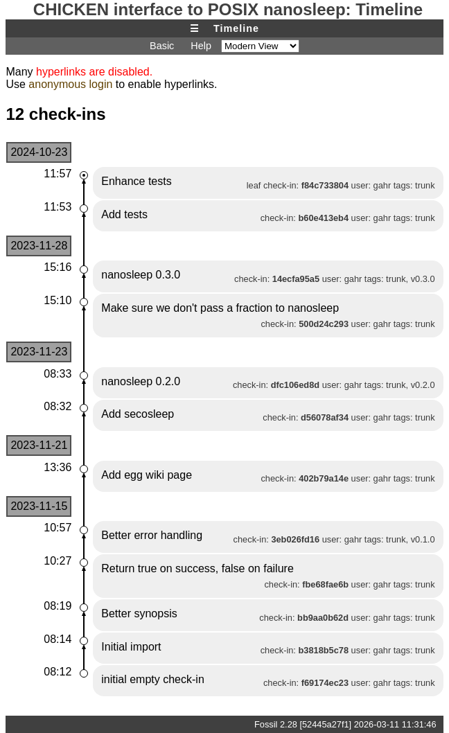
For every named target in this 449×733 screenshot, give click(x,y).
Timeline (236, 28)
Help (201, 45)
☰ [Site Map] (195, 28)
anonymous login (70, 84)
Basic (162, 45)
